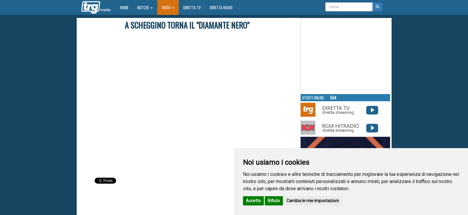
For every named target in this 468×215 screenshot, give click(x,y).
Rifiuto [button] (274, 200)
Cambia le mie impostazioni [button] (313, 200)
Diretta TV (192, 7)
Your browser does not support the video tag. (345, 55)
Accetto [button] (253, 200)
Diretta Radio (221, 7)
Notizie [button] (145, 7)
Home (126, 7)
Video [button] (168, 7)
